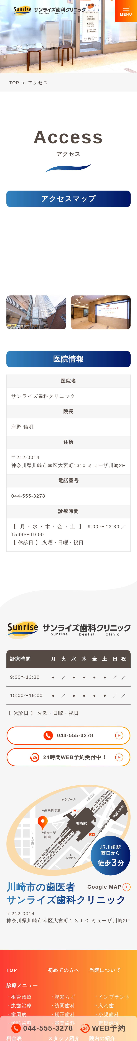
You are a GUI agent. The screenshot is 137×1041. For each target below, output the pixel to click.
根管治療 (21, 997)
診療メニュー (22, 985)
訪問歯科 (65, 1005)
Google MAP (104, 887)
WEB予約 (109, 1028)
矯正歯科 (65, 1014)
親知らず (65, 997)
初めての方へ (64, 970)
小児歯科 (108, 1014)
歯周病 (19, 1014)
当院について (105, 970)
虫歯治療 (21, 1005)
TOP (14, 82)
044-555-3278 (48, 1028)
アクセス (38, 82)
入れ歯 (106, 1005)
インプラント (114, 997)
